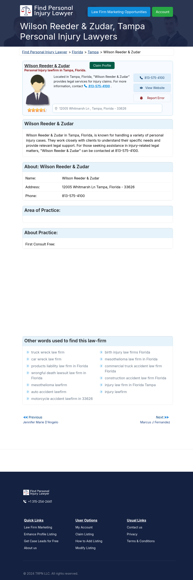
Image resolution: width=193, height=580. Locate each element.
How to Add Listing (88, 541)
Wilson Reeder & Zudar (47, 65)
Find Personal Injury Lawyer (44, 52)
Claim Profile (102, 65)
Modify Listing (85, 548)
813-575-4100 (97, 86)
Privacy (132, 534)
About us (30, 548)
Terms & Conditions (141, 541)
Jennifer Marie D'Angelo (40, 422)
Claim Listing (84, 534)
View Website (152, 88)
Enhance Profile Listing (40, 534)
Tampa (93, 52)
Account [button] (162, 12)
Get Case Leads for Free (41, 541)
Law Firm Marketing (38, 527)
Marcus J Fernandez (155, 422)
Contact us (134, 527)
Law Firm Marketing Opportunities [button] (119, 12)
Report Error (152, 98)
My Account (84, 527)
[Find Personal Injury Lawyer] (46, 11)
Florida (77, 52)
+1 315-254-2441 (37, 501)
